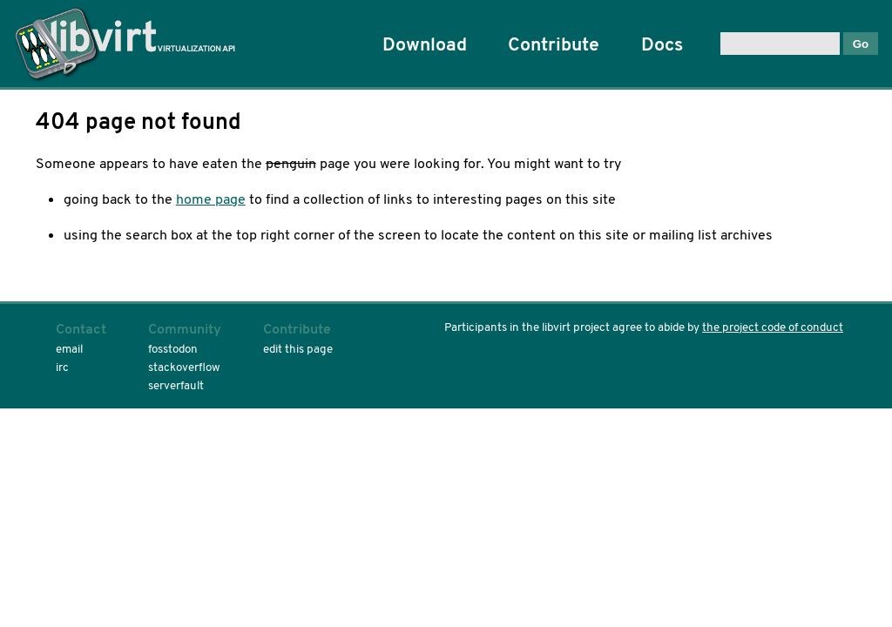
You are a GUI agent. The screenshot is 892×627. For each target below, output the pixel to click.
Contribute (553, 44)
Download (424, 44)
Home (131, 43)
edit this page (298, 348)
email (69, 348)
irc (62, 367)
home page (211, 199)
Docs (662, 44)
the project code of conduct (772, 327)
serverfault (176, 385)
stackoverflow (184, 367)
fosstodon (173, 348)
